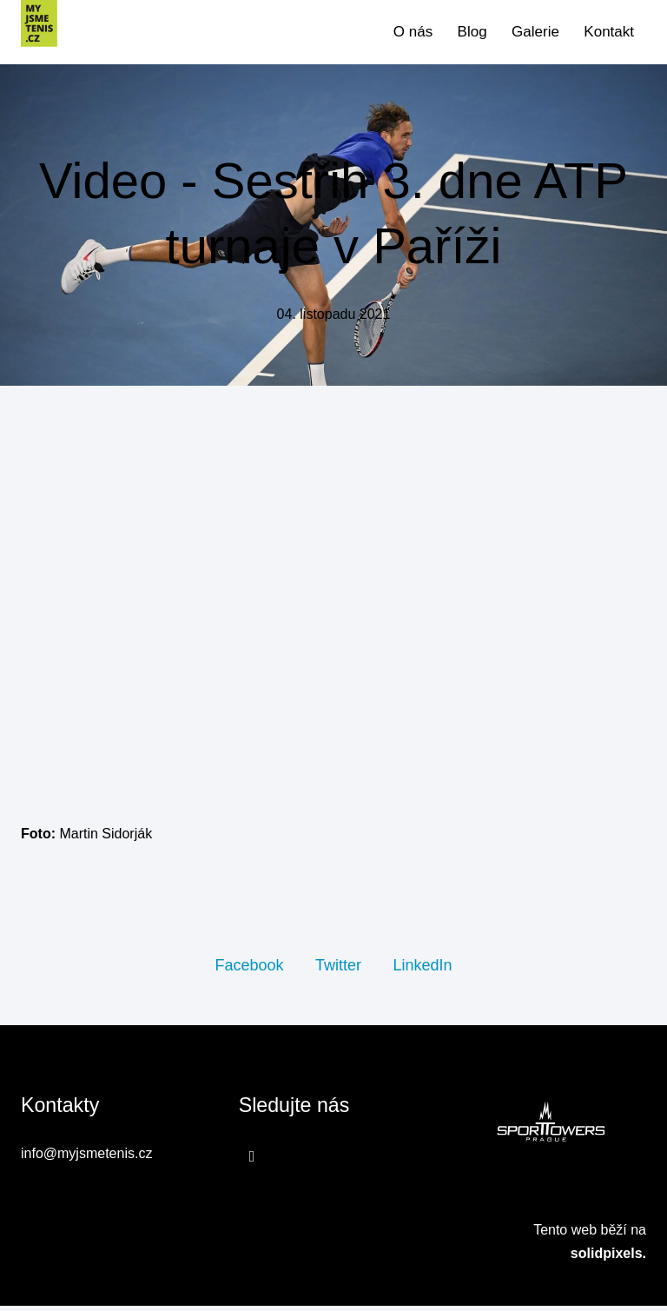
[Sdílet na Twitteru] (338, 969)
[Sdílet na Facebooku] (249, 969)
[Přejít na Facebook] (252, 1162)
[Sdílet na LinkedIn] (422, 969)
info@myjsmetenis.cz (86, 1159)
